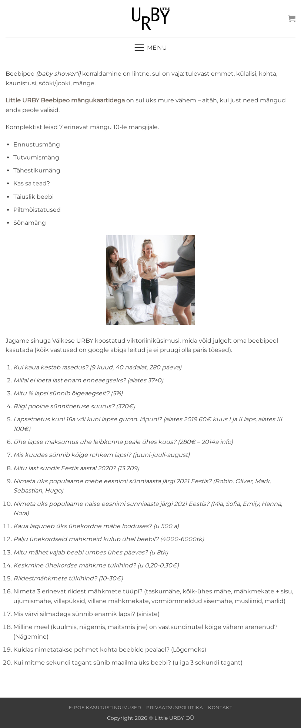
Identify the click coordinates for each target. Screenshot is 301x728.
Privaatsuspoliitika (174, 707)
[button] (291, 18)
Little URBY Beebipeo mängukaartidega (65, 100)
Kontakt (220, 707)
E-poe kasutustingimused (105, 707)
